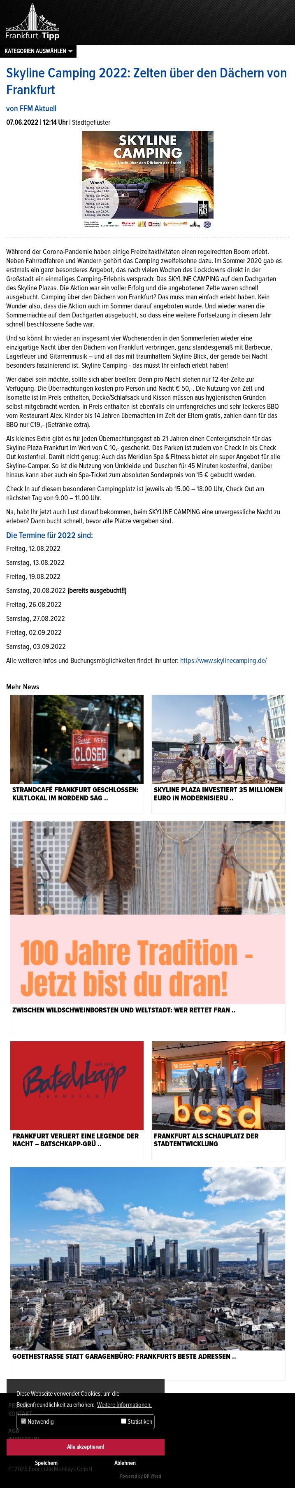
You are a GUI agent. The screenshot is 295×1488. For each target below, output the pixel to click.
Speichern (46, 1463)
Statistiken (136, 1422)
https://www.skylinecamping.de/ (223, 660)
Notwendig (37, 1422)
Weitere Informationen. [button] (124, 1405)
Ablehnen (125, 1463)
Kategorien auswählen (35, 51)
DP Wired (152, 1476)
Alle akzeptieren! (85, 1447)
